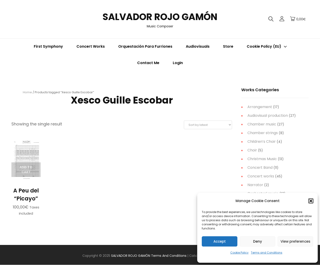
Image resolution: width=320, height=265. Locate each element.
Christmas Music (262, 158)
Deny (257, 241)
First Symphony (48, 46)
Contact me (148, 62)
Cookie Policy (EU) (267, 46)
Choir (252, 150)
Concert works (260, 176)
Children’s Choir (261, 141)
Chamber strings (262, 132)
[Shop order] (208, 125)
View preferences (295, 241)
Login (178, 62)
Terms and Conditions (266, 253)
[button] (311, 201)
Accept (219, 241)
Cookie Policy (239, 253)
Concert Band (260, 167)
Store (228, 46)
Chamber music (261, 124)
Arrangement (259, 106)
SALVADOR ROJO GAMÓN (160, 16)
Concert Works (90, 46)
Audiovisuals (198, 46)
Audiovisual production (267, 115)
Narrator (255, 184)
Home (27, 92)
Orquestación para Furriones (145, 46)
